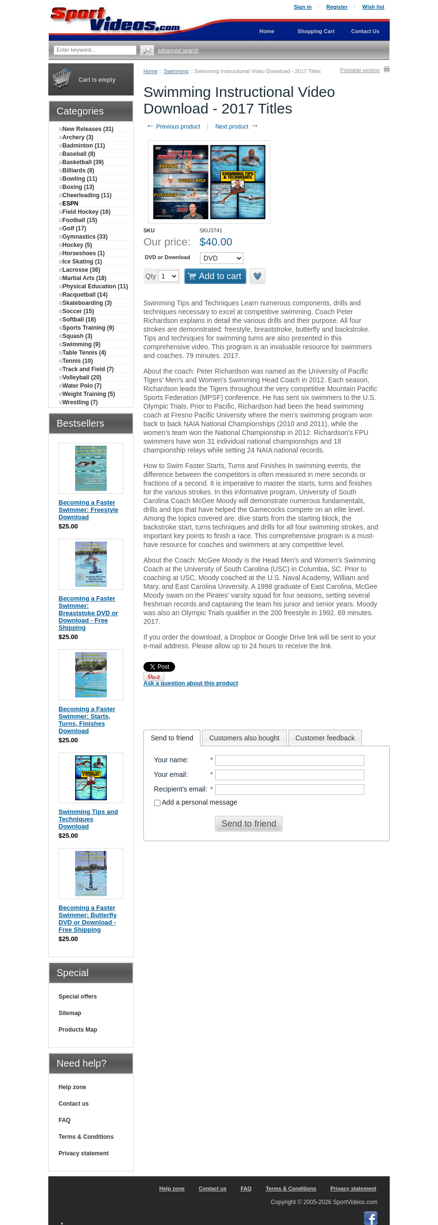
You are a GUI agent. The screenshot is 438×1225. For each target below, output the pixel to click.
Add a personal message (196, 802)
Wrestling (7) (78, 402)
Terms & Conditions (86, 1136)
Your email (170, 774)
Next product (237, 126)
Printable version (360, 70)
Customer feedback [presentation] (325, 738)
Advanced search (178, 50)
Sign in (303, 7)
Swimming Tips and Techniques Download (88, 819)
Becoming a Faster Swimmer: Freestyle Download (89, 510)
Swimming (176, 71)
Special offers (78, 996)
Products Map (78, 1029)
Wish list (373, 7)
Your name (170, 760)
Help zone (72, 1087)
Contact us (74, 1103)
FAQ (65, 1120)
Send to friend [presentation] (172, 738)
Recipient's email (179, 789)
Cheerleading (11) (85, 195)
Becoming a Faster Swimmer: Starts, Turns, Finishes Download (87, 720)
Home (150, 71)
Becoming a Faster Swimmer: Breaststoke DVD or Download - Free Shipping (88, 613)
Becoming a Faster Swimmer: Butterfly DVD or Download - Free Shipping (88, 918)
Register (337, 7)
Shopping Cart (316, 31)
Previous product (173, 126)
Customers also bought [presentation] (244, 738)
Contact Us (365, 31)
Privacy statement (84, 1153)
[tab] (171, 738)
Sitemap (70, 1013)
